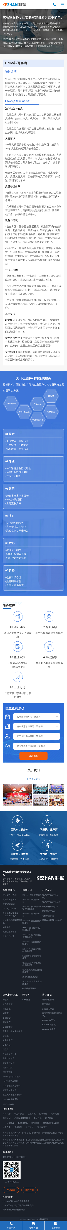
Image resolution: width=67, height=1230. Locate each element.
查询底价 (34, 756)
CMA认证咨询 (9, 904)
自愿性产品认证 (49, 911)
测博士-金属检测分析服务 (14, 1209)
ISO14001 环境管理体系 (31, 900)
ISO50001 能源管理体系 (31, 914)
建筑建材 (30, 1127)
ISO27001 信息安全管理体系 (31, 943)
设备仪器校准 (8, 936)
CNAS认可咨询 (9, 908)
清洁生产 (7, 1022)
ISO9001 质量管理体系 (32, 895)
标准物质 (7, 927)
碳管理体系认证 (29, 988)
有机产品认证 (48, 916)
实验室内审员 (48, 1009)
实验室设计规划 (9, 895)
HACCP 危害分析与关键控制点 (31, 929)
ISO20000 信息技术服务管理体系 (31, 950)
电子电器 (49, 1118)
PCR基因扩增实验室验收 (12, 921)
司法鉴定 (55, 1123)
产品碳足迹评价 (9, 1054)
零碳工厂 (7, 1036)
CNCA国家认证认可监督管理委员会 (18, 1205)
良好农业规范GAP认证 (52, 920)
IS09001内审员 (48, 1020)
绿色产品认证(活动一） (50, 896)
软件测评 (18, 1127)
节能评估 (7, 1045)
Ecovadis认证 (8, 1104)
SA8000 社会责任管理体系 (31, 957)
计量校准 (26, 1118)
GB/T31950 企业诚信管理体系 (32, 971)
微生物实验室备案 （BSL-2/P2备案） (10, 914)
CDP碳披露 (7, 1072)
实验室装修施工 (9, 899)
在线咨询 (11, 1190)
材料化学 (7, 1114)
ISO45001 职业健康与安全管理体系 (31, 907)
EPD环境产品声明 (10, 1081)
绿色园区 (7, 1009)
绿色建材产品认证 (50, 906)
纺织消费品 (23, 1123)
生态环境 (32, 1114)
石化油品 (10, 1123)
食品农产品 (19, 1114)
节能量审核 (8, 1027)
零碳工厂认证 (8, 1063)
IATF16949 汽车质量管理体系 (32, 982)
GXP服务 (26, 999)
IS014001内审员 (49, 1025)
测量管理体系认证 (30, 977)
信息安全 (7, 1127)
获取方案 (29, 1190)
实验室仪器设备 (9, 932)
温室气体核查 (8, 1058)
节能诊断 (7, 1018)
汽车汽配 (55, 1114)
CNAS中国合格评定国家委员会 (16, 1201)
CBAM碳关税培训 (10, 1099)
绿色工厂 (7, 999)
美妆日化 (37, 1118)
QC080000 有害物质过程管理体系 (31, 964)
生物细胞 (43, 1114)
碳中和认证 (8, 1067)
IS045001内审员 (49, 1029)
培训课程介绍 (48, 999)
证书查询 (46, 1004)
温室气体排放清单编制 (12, 1095)
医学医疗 (35, 1123)
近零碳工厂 (8, 1040)
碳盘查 (6, 1049)
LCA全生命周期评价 (11, 1086)
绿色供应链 (8, 1004)
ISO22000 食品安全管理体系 (31, 922)
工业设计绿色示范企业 (12, 1031)
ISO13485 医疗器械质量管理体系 (31, 936)
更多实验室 (42, 1127)
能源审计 (7, 1013)
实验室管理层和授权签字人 (52, 1014)
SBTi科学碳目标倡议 (12, 1076)
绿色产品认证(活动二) (51, 902)
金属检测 (47, 1123)
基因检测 (7, 1118)
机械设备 (18, 1118)
